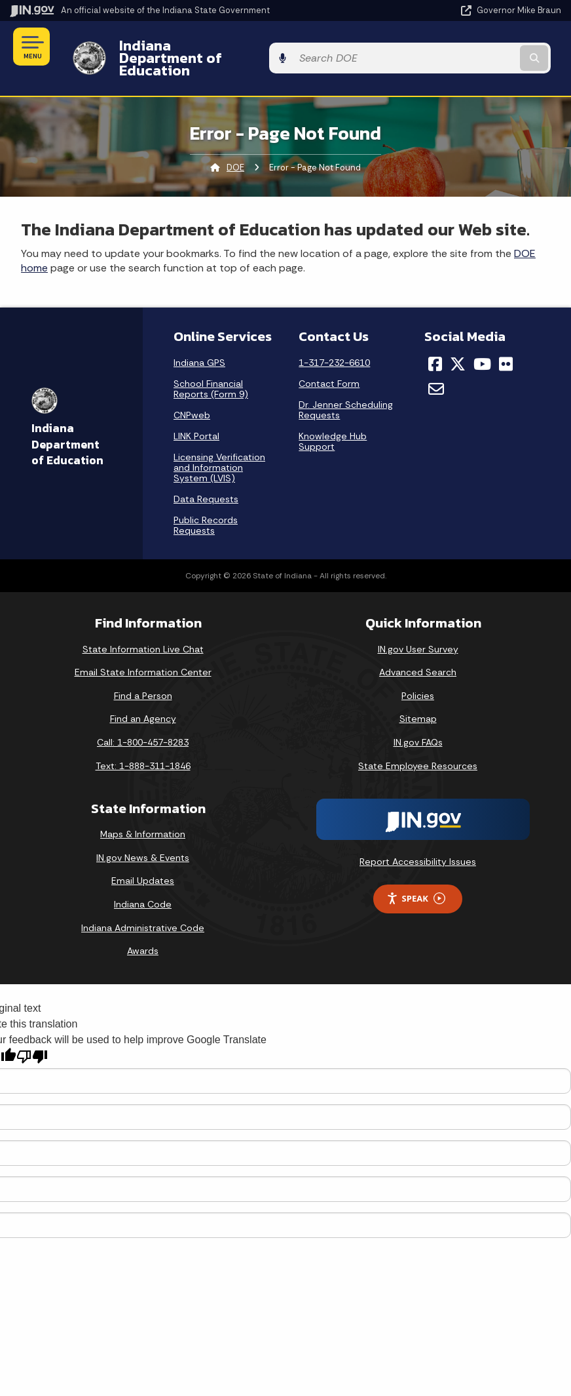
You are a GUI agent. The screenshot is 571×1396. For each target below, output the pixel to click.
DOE (235, 144)
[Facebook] (435, 341)
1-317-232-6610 (334, 340)
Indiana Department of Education (222, 46)
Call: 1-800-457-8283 (143, 719)
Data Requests (206, 476)
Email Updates (142, 858)
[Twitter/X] (458, 341)
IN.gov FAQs (418, 719)
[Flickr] (506, 341)
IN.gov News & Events (142, 835)
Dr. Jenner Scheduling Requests (346, 387)
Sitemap (418, 696)
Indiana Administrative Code (142, 905)
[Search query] (479, 47)
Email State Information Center (143, 650)
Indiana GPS (199, 340)
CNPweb (192, 392)
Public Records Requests (206, 502)
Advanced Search (417, 650)
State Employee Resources (417, 743)
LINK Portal (196, 413)
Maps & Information (142, 812)
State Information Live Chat (143, 626)
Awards (142, 928)
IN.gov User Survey (418, 626)
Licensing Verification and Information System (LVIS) (219, 444)
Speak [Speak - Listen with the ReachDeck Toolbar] (415, 875)
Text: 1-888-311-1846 (143, 743)
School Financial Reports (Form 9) (211, 366)
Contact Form (329, 361)
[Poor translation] (32, 1034)
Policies (417, 673)
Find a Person (143, 673)
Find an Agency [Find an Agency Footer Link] (143, 696)
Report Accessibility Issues (417, 839)
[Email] (436, 366)
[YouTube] (482, 341)
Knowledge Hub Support (333, 418)
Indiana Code (143, 881)
